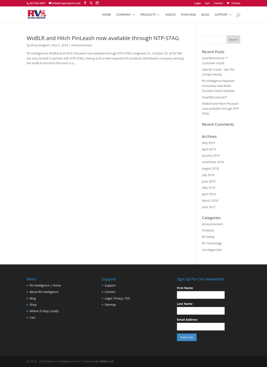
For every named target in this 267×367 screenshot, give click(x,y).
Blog (33, 298)
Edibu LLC (107, 361)
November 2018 (213, 162)
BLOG (205, 14)
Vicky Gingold (40, 45)
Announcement (81, 45)
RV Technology (212, 243)
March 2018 (210, 200)
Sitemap (110, 305)
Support (110, 285)
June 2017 (208, 207)
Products (208, 230)
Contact (218, 3)
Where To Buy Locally (44, 311)
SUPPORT (221, 14)
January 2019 (211, 155)
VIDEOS (170, 14)
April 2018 (209, 194)
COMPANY (123, 14)
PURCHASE (188, 14)
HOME (106, 14)
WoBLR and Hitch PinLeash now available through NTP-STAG (103, 38)
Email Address (187, 320)
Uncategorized (212, 250)
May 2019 (208, 143)
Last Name (185, 304)
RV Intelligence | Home (45, 285)
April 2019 (209, 149)
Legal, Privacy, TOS (117, 298)
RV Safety (208, 237)
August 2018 (210, 168)
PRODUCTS (148, 14)
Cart (207, 3)
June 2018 (208, 181)
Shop (33, 305)
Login (197, 3)
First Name (185, 288)
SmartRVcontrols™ (214, 97)
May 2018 (208, 188)
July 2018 (208, 175)
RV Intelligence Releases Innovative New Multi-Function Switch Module (218, 86)
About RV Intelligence (44, 292)
